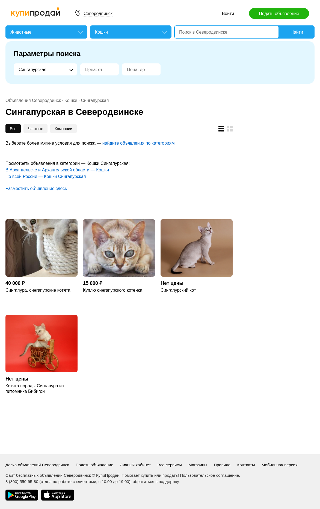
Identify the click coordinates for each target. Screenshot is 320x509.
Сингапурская (95, 100)
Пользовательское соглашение (209, 475)
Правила (222, 465)
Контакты (246, 465)
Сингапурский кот (178, 290)
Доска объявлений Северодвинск (37, 465)
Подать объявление (279, 13)
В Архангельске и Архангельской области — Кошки (57, 170)
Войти (228, 13)
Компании (63, 129)
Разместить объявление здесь (36, 188)
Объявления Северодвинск (33, 100)
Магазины (197, 465)
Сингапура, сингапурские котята (37, 290)
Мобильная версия (280, 465)
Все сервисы (170, 465)
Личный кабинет (135, 465)
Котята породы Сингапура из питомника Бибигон (34, 389)
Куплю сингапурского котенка (112, 290)
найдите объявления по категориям (138, 143)
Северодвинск (98, 13)
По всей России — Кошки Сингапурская (45, 176)
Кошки (70, 100)
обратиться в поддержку (156, 481)
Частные (35, 129)
